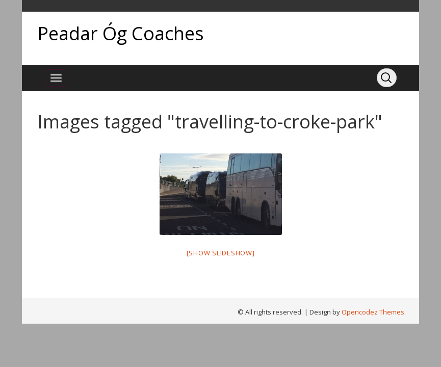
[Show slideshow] (221, 252)
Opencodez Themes (373, 312)
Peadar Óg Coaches (120, 33)
